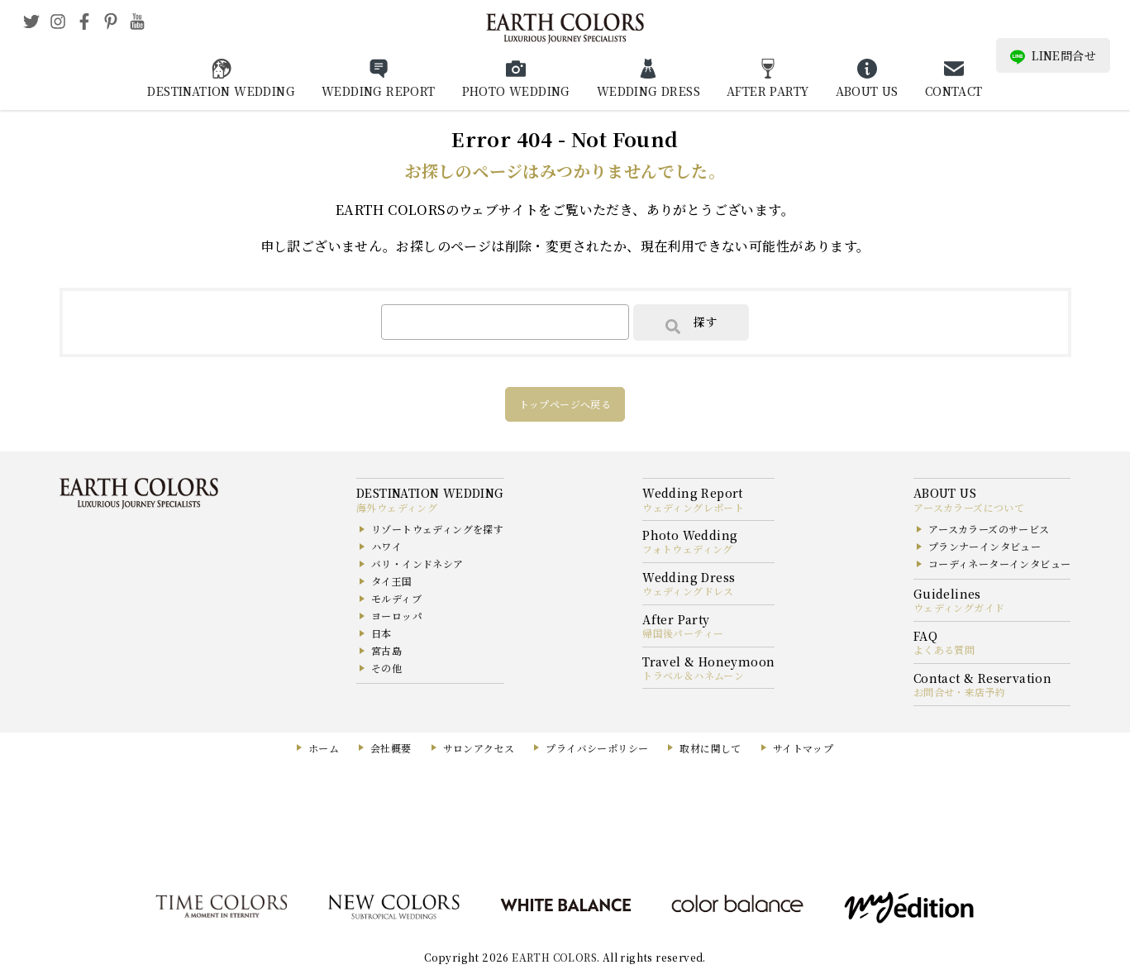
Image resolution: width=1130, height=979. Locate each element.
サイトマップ (803, 748)
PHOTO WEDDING (516, 91)
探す (691, 323)
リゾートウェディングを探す (437, 529)
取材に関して (710, 748)
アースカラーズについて (968, 507)
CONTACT (954, 91)
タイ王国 (391, 581)
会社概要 (391, 748)
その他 (386, 668)
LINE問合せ (1053, 55)
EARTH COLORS (554, 957)
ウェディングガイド (959, 607)
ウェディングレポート (693, 507)
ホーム (323, 748)
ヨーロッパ (396, 616)
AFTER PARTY (767, 91)
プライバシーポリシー (597, 748)
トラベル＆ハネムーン (693, 675)
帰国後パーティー (682, 633)
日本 (381, 633)
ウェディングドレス (688, 591)
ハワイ (386, 546)
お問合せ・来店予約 (959, 692)
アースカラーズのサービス (989, 529)
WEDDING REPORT (379, 91)
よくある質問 (944, 649)
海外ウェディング (396, 507)
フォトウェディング (687, 549)
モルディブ (396, 598)
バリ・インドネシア (417, 563)
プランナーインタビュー (984, 546)
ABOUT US (867, 91)
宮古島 (386, 650)
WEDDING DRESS (648, 91)
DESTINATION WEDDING (221, 91)
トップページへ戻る (565, 404)
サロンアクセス (479, 748)
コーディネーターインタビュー (999, 563)
